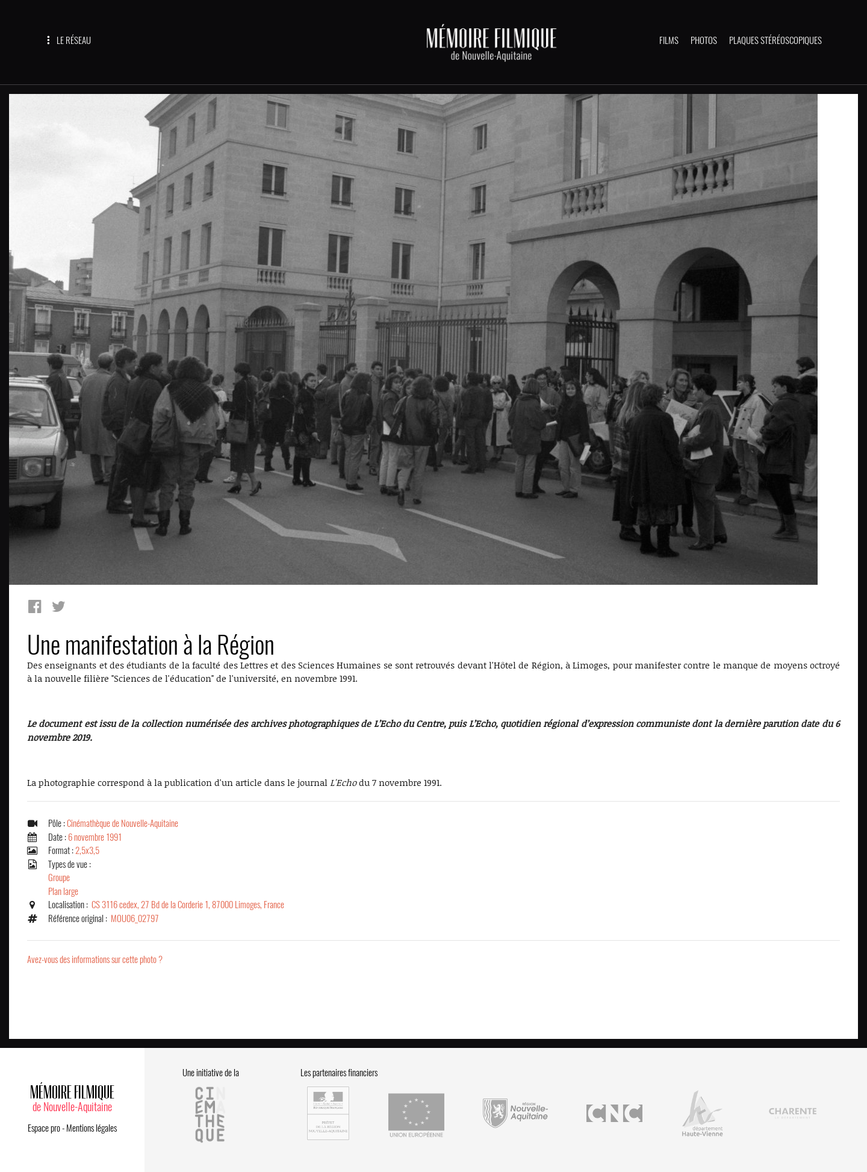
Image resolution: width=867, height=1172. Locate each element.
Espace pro (44, 1128)
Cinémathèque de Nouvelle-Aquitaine (122, 823)
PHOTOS (704, 40)
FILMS (669, 40)
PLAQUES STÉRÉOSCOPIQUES (775, 40)
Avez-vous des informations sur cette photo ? (95, 959)
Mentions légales (91, 1128)
